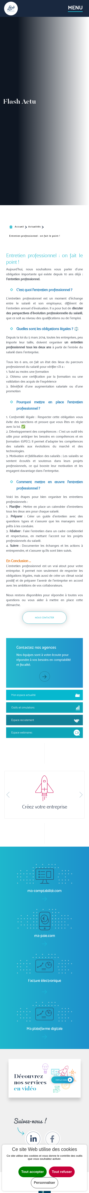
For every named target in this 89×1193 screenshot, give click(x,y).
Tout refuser (62, 1172)
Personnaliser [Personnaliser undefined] (44, 1183)
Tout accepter (32, 1172)
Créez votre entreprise (44, 807)
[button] (8, 795)
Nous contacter (44, 712)
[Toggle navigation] (75, 8)
